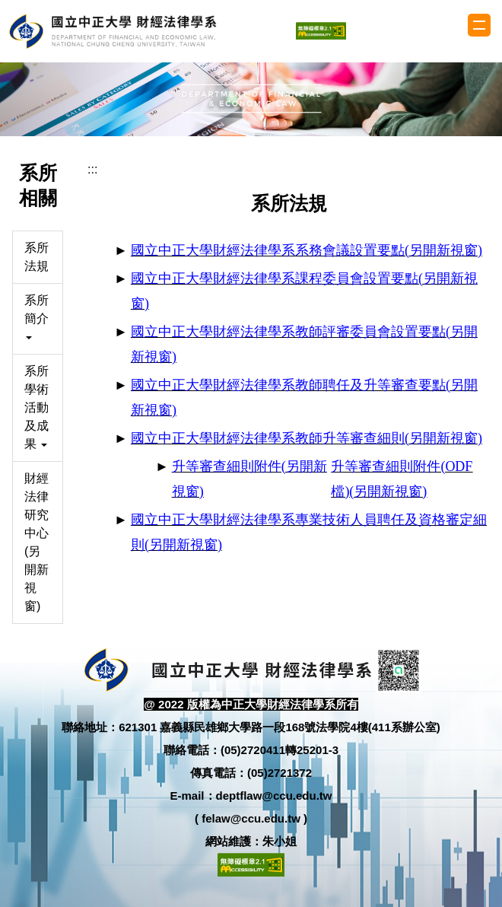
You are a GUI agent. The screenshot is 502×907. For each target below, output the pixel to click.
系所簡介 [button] (36, 316)
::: (92, 169)
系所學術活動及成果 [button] (36, 407)
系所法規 (36, 256)
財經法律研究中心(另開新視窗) (36, 542)
